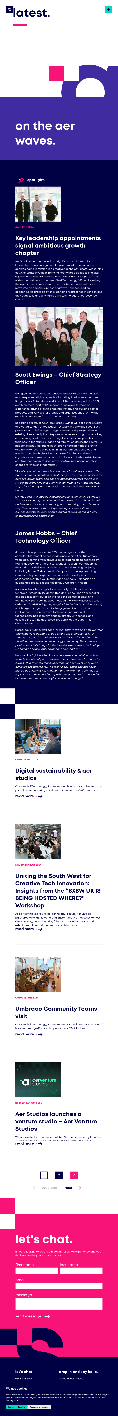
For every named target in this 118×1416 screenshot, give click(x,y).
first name (25, 1265)
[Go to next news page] (82, 1188)
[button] (59, 263)
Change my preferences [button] (38, 1407)
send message (32, 1316)
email (21, 1280)
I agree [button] (11, 1407)
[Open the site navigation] (108, 9)
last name (69, 1265)
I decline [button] (21, 1407)
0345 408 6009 (24, 1379)
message (24, 1295)
